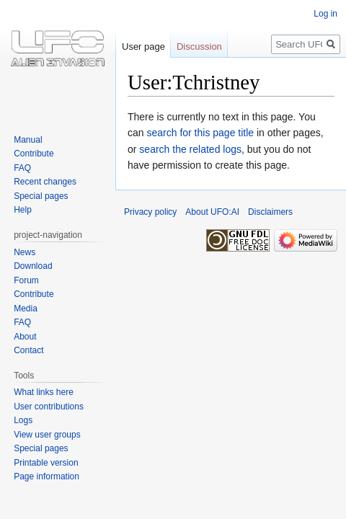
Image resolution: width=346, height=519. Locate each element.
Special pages (41, 196)
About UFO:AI (212, 212)
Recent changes (45, 182)
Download (33, 266)
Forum (26, 280)
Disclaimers (270, 212)
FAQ (22, 168)
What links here (44, 392)
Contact (28, 350)
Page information (46, 476)
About (25, 337)
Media (25, 308)
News (24, 252)
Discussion (199, 46)
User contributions (49, 407)
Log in (325, 14)
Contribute (33, 153)
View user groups (47, 435)
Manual (28, 140)
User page (143, 46)
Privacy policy (150, 212)
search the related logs (190, 149)
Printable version (46, 463)
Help (23, 210)
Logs (23, 420)
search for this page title (200, 132)
